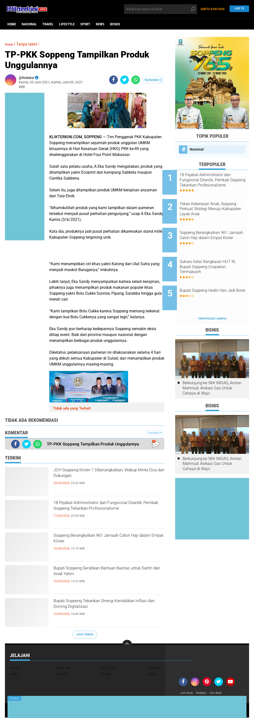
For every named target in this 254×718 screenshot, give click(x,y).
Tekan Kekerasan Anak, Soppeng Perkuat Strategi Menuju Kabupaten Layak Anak (214, 205)
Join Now (187, 693)
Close (14, 698)
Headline (63, 668)
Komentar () (153, 80)
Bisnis (115, 24)
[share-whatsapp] (135, 80)
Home (11, 24)
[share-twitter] (124, 80)
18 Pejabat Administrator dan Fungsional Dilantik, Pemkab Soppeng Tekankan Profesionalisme (105, 512)
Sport (85, 24)
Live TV (238, 9)
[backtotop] (127, 645)
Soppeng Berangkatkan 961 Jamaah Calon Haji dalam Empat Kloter (103, 541)
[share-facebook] (113, 80)
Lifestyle (67, 24)
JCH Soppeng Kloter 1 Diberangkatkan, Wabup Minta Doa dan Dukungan (106, 475)
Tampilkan (155, 432)
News (100, 24)
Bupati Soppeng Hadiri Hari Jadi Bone (215, 277)
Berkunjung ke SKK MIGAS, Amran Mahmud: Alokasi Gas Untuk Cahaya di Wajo (212, 367)
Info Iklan (220, 693)
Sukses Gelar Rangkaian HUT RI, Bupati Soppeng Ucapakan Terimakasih (218, 254)
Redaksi (204, 693)
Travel (47, 24)
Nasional (29, 24)
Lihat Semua (84, 634)
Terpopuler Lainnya (212, 298)
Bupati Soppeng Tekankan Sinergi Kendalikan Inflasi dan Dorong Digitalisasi (99, 610)
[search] (160, 9)
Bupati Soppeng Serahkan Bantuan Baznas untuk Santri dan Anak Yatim (103, 573)
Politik (61, 674)
